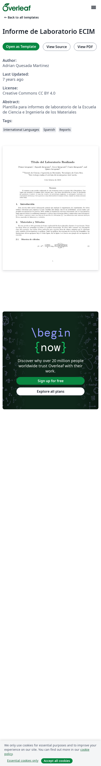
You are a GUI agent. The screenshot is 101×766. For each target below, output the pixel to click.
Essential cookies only (22, 760)
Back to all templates (21, 17)
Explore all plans (50, 391)
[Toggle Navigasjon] (93, 7)
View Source (57, 46)
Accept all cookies (57, 761)
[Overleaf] (17, 7)
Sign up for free (51, 380)
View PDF (85, 46)
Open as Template (21, 46)
